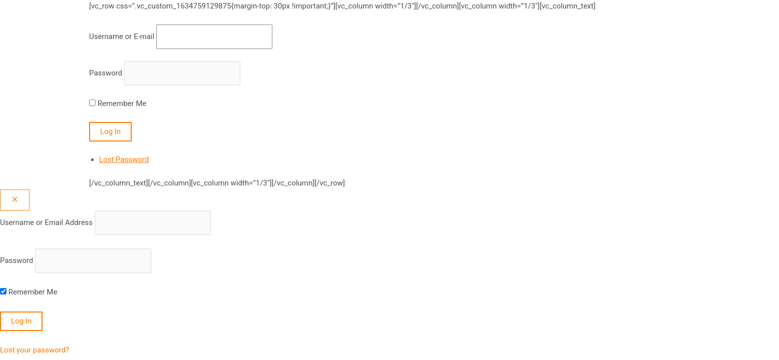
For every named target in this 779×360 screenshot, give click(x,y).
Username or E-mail (121, 36)
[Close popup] (15, 200)
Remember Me (122, 103)
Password (105, 73)
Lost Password (124, 159)
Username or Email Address (46, 222)
